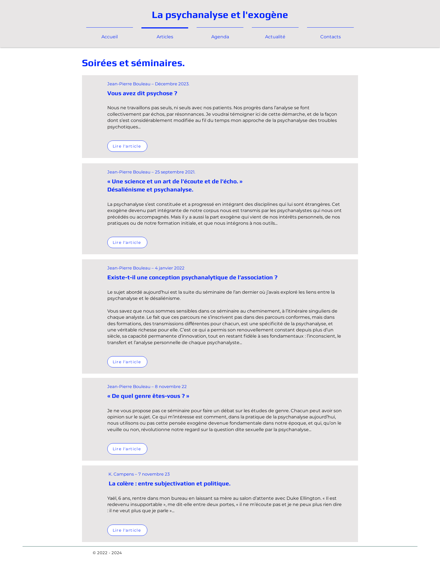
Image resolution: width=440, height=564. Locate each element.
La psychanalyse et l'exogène (220, 14)
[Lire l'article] (127, 146)
